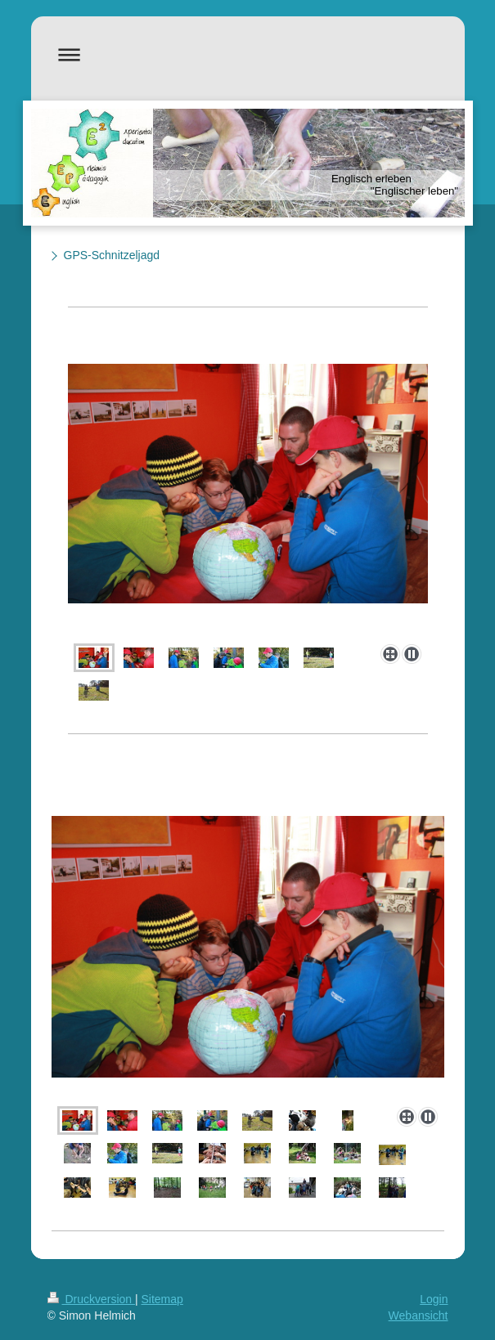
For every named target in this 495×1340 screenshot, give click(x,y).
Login (434, 1299)
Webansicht (418, 1315)
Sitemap (162, 1299)
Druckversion (91, 1299)
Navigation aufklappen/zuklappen (248, 54)
